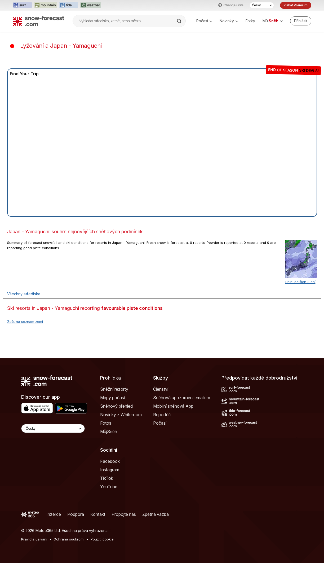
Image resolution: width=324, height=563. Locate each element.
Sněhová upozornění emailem (181, 397)
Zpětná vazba (155, 514)
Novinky (229, 21)
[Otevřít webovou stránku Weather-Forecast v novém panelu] (90, 5)
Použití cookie (102, 539)
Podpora (75, 514)
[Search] (179, 21)
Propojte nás (124, 514)
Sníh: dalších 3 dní (300, 282)
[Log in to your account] (300, 20)
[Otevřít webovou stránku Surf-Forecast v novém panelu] (22, 5)
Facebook (110, 461)
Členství (160, 389)
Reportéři (162, 414)
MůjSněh (108, 431)
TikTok (106, 478)
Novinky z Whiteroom (121, 414)
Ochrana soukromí (69, 539)
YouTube (108, 486)
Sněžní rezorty (114, 389)
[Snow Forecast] (38, 21)
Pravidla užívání (34, 539)
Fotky (250, 21)
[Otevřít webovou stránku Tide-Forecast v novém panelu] (68, 5)
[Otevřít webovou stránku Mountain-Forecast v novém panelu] (45, 5)
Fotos (105, 423)
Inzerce (53, 514)
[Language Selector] (53, 428)
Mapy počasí (112, 397)
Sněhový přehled (116, 406)
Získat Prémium (296, 5)
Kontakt (97, 514)
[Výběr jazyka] (262, 5)
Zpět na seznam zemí (25, 321)
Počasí (204, 21)
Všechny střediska (23, 294)
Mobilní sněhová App (173, 406)
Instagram (109, 469)
